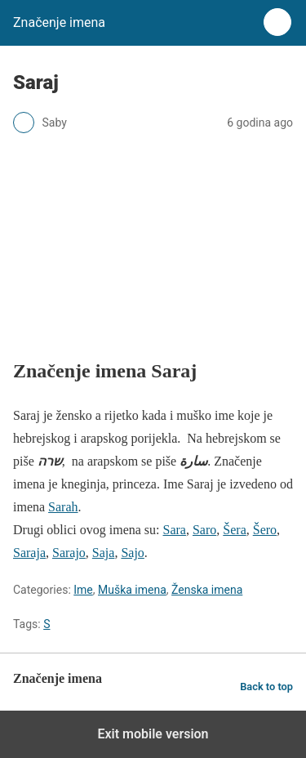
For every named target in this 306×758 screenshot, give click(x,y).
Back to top (266, 686)
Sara (174, 530)
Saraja (29, 553)
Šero (265, 530)
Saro (204, 530)
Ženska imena (206, 589)
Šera (234, 530)
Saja (103, 553)
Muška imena (132, 589)
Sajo (132, 553)
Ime (83, 589)
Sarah (63, 507)
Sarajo (69, 553)
